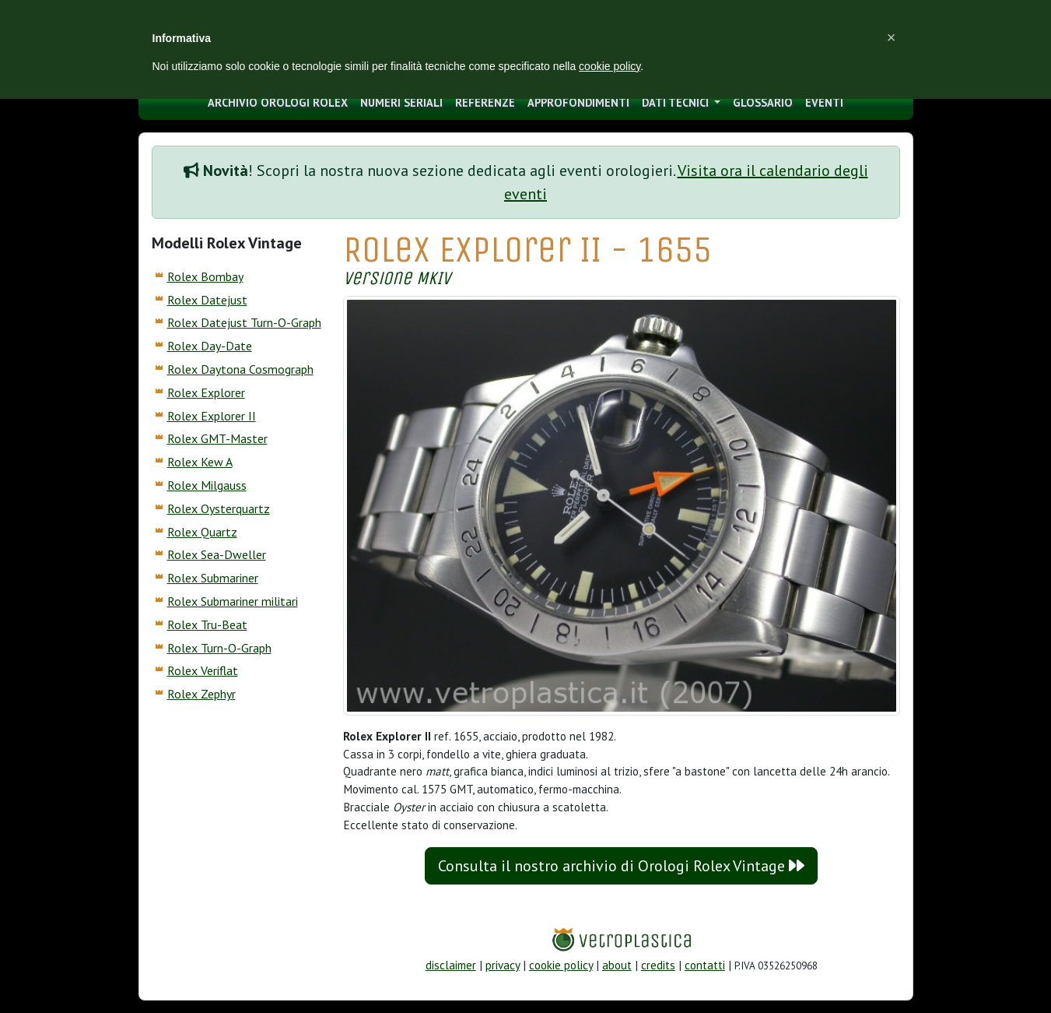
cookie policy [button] (609, 66)
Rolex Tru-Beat (207, 624)
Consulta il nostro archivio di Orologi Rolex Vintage (621, 866)
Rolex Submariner (212, 578)
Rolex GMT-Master (217, 438)
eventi (824, 102)
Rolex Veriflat (202, 670)
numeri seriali (401, 102)
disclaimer (451, 965)
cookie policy (561, 965)
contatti (705, 965)
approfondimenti (578, 102)
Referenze (485, 102)
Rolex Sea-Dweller (216, 554)
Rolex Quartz (202, 532)
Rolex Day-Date (209, 345)
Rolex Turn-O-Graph (219, 648)
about (617, 965)
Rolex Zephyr (201, 694)
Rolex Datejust (207, 300)
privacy (502, 965)
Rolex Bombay (205, 276)
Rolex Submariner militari (232, 601)
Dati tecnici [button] (677, 102)
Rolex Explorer (206, 392)
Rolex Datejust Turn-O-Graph (244, 322)
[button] (891, 37)
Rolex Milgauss (207, 485)
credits (658, 965)
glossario (763, 102)
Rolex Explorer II (211, 416)
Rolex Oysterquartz (218, 508)
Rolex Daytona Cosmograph (240, 369)
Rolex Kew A (200, 462)
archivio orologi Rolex (278, 102)
